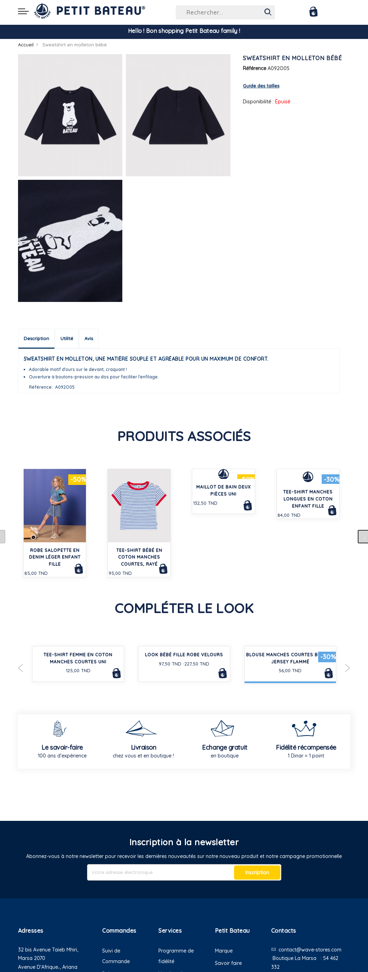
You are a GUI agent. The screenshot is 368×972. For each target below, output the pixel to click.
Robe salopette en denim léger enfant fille (55, 557)
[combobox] (225, 12)
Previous (20, 668)
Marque (224, 951)
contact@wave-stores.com (310, 950)
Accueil (26, 44)
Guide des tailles (261, 85)
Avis (88, 338)
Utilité (66, 338)
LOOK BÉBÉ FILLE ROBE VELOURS (184, 654)
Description (36, 338)
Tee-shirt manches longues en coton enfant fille (308, 499)
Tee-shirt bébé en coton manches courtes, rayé (139, 557)
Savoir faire (228, 963)
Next (347, 668)
